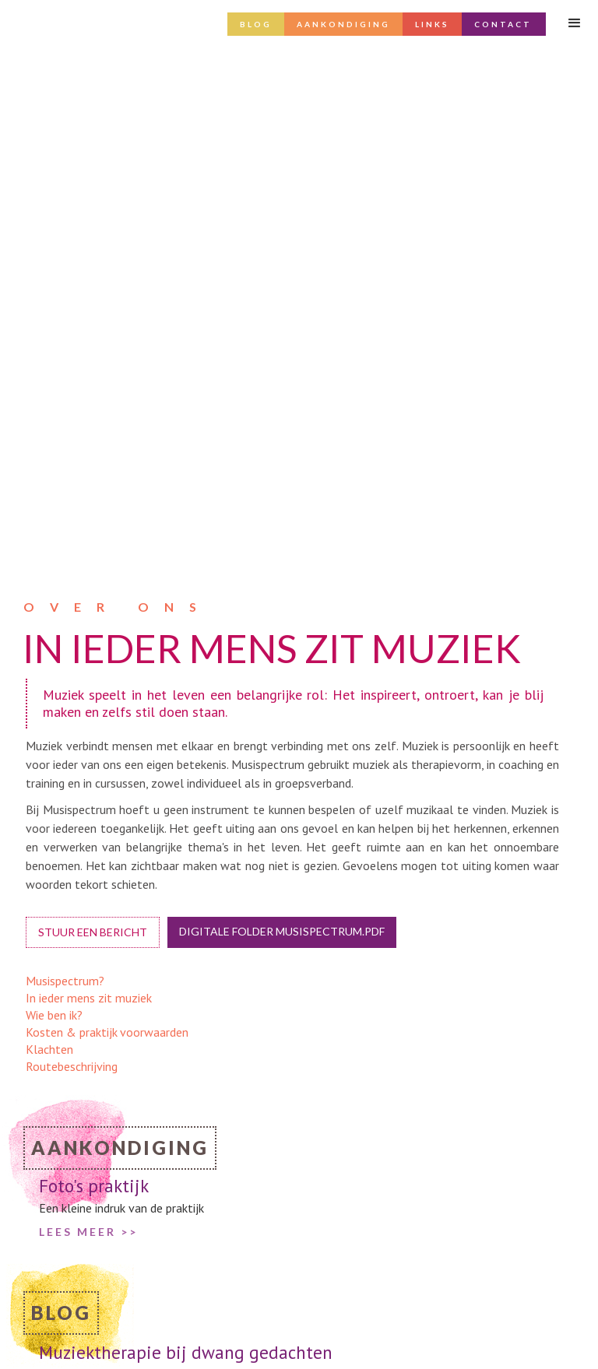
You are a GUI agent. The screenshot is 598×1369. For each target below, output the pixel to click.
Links (432, 24)
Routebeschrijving (72, 559)
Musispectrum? (65, 473)
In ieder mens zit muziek (89, 490)
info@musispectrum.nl (375, 1288)
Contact (503, 24)
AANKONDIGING (343, 24)
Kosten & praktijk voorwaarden (107, 524)
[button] (574, 23)
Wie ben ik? (54, 507)
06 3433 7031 (356, 1304)
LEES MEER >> (88, 724)
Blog (256, 24)
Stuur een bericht (92, 424)
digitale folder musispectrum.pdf (282, 423)
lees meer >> (88, 907)
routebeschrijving (362, 1337)
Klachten (49, 541)
